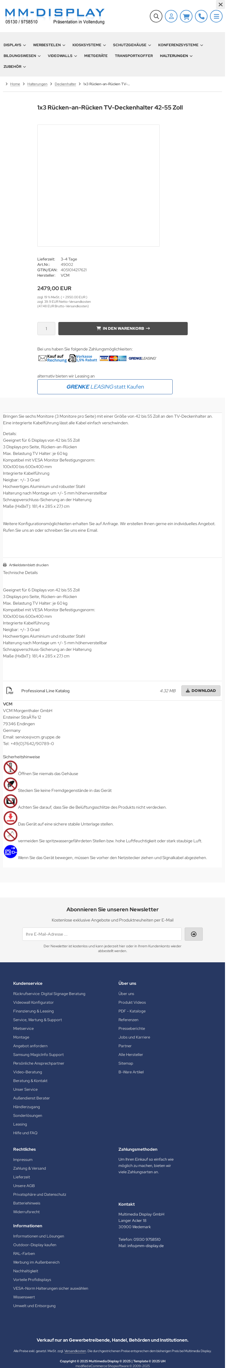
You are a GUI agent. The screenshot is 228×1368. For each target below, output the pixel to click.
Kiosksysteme (89, 45)
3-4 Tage (69, 259)
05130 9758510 (147, 1239)
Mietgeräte (96, 55)
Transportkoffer (134, 55)
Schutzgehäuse (132, 45)
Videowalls (62, 56)
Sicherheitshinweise (21, 756)
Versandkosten (75, 1351)
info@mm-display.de (146, 1245)
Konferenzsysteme (180, 45)
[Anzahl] (46, 328)
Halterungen (176, 56)
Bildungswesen (22, 56)
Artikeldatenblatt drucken (29, 565)
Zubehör (15, 67)
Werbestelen (49, 45)
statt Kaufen (105, 386)
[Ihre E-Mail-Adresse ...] (102, 934)
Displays (15, 45)
